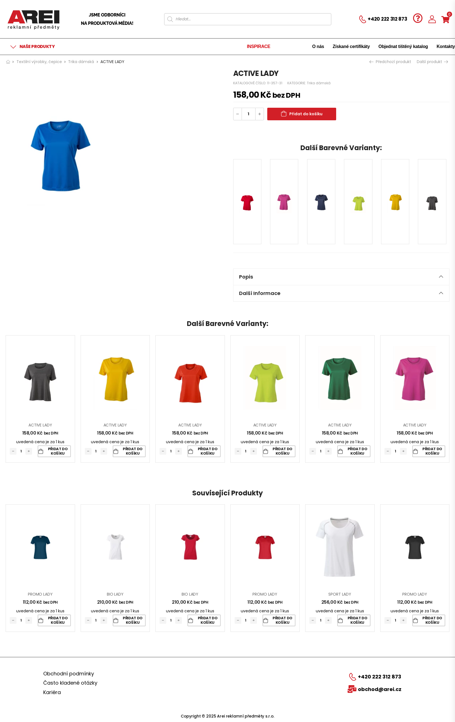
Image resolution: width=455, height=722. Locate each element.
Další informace (341, 293)
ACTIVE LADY (40, 425)
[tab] (341, 277)
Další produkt (432, 61)
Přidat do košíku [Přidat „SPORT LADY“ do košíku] (357, 620)
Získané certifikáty (351, 46)
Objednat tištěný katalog (403, 46)
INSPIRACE (258, 46)
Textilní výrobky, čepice (39, 61)
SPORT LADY (339, 594)
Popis (341, 276)
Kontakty (446, 46)
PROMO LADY (40, 594)
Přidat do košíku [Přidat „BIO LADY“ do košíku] (133, 620)
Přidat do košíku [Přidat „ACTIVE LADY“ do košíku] (58, 451)
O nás (318, 46)
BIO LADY (115, 594)
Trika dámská (81, 61)
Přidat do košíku (305, 114)
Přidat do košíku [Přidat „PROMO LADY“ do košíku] (58, 620)
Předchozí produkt (390, 61)
